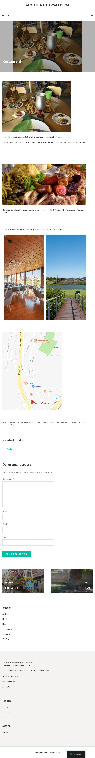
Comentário (8, 479)
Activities (64, 422)
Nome (5, 511)
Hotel (4, 619)
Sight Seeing (7, 449)
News (4, 624)
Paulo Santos (8, 422)
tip (13, 425)
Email (5, 524)
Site (4, 537)
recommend (7, 425)
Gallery (5, 732)
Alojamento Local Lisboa (47, 5)
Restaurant (6, 712)
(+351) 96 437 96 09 (10, 676)
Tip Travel (72, 422)
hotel (84, 422)
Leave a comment (46, 422)
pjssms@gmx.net (9, 681)
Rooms (5, 707)
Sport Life (6, 634)
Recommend (7, 629)
